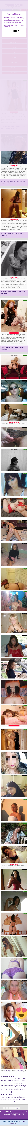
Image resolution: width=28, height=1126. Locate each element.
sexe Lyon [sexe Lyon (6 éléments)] (2, 1101)
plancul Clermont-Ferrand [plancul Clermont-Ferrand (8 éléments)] (13, 1082)
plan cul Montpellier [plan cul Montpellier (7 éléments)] (16, 1088)
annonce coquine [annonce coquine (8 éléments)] (4, 1078)
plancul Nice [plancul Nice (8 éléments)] (3, 1089)
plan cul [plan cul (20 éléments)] (9, 1080)
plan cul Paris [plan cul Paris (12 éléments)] (19, 1089)
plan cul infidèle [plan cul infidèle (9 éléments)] (17, 1085)
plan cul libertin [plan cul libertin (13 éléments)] (23, 1085)
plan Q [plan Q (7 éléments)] (12, 1094)
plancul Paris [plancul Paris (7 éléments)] (13, 1089)
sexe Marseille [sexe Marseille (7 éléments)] (7, 1101)
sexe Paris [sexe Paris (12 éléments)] (23, 1101)
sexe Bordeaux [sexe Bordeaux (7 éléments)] (6, 1099)
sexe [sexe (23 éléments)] (2, 1099)
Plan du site (14, 1115)
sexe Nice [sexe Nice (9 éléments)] (19, 1101)
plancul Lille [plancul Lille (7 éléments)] (3, 1086)
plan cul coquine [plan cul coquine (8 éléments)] (7, 1083)
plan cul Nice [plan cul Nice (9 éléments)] (8, 1089)
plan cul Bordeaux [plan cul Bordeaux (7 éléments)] (21, 1080)
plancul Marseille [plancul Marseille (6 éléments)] (18, 1086)
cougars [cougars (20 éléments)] (18, 1078)
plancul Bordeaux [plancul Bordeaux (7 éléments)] (4, 1081)
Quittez (14, 34)
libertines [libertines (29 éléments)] (4, 1080)
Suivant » (17, 1108)
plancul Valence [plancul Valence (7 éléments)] (8, 1091)
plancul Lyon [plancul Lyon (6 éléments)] (12, 1086)
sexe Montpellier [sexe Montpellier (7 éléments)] (13, 1101)
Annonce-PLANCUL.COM (6, 1111)
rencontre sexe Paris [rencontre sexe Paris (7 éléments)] (18, 1094)
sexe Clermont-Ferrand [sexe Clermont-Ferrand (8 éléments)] (14, 1099)
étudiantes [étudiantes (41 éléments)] (4, 1103)
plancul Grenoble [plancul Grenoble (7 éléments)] (10, 1085)
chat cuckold (20, 1070)
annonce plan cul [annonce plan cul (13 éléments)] (12, 1078)
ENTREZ (14, 30)
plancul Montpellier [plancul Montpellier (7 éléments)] (8, 1088)
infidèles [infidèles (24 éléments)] (23, 1078)
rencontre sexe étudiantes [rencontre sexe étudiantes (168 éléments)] (13, 1097)
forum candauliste (6, 1070)
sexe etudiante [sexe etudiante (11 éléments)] (22, 1099)
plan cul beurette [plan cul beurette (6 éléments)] (14, 1080)
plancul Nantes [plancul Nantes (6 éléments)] (23, 1088)
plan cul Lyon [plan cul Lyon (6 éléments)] (7, 1086)
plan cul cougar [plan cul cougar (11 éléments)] (14, 1083)
